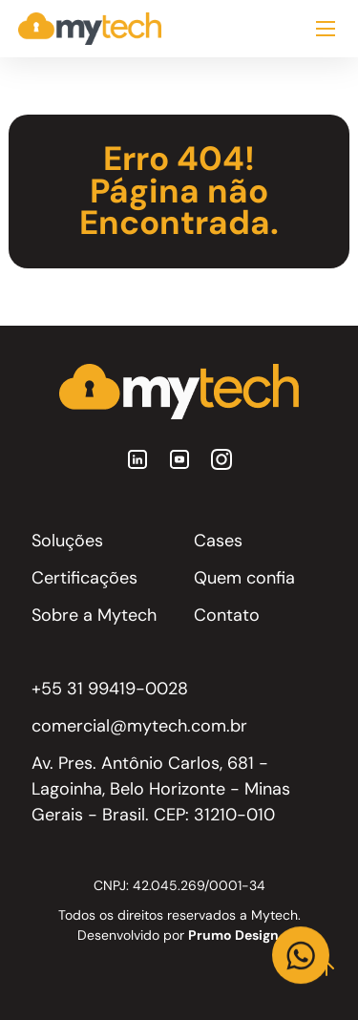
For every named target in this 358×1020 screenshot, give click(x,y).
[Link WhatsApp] (300, 955)
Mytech (274, 915)
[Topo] (326, 968)
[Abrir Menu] (325, 28)
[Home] (89, 28)
